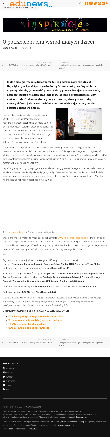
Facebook (87, 3)
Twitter (96, 3)
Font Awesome (8, 429)
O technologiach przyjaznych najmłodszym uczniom (35, 316)
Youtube (91, 3)
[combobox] (80, 3)
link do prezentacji (14, 232)
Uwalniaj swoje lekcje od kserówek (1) (28, 328)
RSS (107, 3)
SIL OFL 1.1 (34, 429)
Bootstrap (6, 425)
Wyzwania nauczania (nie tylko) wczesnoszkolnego (35, 320)
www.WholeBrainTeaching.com (73, 238)
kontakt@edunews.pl (78, 417)
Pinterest (100, 3)
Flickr (104, 3)
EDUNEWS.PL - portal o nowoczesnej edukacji (66, 422)
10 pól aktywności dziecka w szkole (27, 324)
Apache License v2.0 (66, 425)
